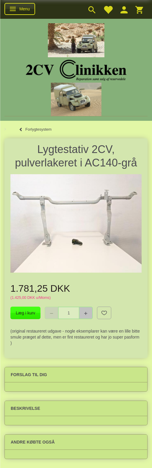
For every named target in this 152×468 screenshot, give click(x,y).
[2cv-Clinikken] (76, 69)
